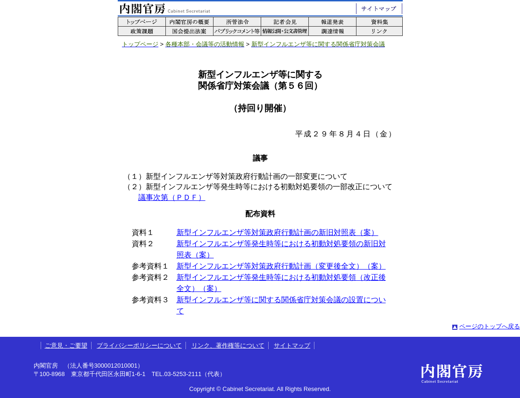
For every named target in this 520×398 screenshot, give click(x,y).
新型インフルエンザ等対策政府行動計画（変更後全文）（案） (281, 266)
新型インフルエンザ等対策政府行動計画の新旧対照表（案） (277, 232)
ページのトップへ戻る (489, 326)
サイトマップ (292, 345)
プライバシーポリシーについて (139, 345)
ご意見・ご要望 (66, 345)
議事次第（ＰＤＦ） (172, 197)
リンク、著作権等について (228, 345)
